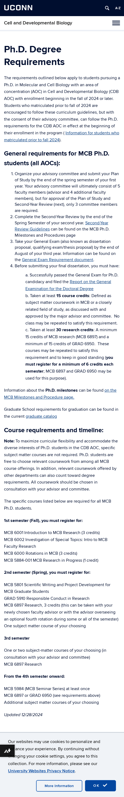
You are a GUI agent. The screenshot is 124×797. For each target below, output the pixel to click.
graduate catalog (41, 416)
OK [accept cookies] (100, 785)
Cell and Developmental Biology (38, 23)
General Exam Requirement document (57, 259)
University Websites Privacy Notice (41, 771)
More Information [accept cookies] (59, 786)
